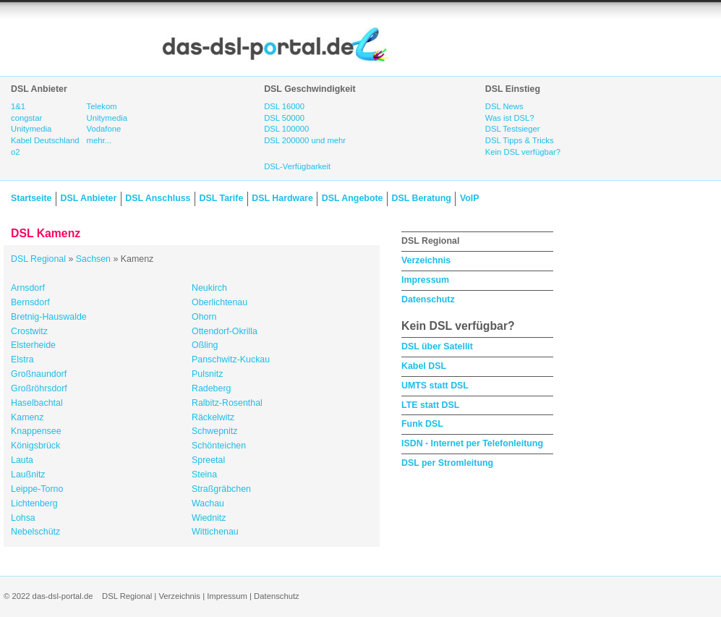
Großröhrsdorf (39, 388)
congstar (26, 118)
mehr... (99, 140)
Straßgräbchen (221, 489)
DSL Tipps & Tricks (519, 140)
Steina (204, 474)
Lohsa (23, 518)
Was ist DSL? (509, 118)
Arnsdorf (28, 288)
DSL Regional (38, 259)
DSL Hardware (282, 198)
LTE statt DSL (430, 405)
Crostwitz (29, 331)
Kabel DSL (423, 366)
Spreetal (208, 460)
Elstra (22, 359)
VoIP (469, 198)
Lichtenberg (34, 503)
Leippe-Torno (37, 489)
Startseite (31, 198)
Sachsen (93, 259)
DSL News (504, 106)
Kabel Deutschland (45, 140)
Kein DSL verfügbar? (522, 152)
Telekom (102, 106)
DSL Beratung (421, 198)
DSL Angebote (352, 198)
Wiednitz (209, 518)
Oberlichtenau (219, 302)
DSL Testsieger (512, 128)
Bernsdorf (30, 302)
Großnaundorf (39, 374)
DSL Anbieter (88, 198)
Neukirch (209, 288)
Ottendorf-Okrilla (224, 331)
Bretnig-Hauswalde (49, 317)
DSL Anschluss (157, 198)
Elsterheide (33, 345)
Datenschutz (428, 299)
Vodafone (104, 128)
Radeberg (211, 388)
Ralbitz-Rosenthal (227, 403)
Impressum (425, 280)
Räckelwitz (213, 417)
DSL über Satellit (437, 346)
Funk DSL (422, 424)
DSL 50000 (284, 118)
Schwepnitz (214, 431)
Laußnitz (28, 474)
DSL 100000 (286, 128)
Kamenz (27, 417)
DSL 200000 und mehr (305, 140)
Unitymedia (31, 128)
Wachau (208, 503)
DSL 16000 (284, 106)
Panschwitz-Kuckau (231, 359)
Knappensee (36, 431)
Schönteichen (219, 446)
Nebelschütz (35, 532)
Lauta (22, 460)
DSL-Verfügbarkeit (297, 166)
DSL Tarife (222, 198)
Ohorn (204, 317)
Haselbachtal (37, 403)
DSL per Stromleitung (447, 463)
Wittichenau (215, 532)
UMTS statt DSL (435, 385)
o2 (15, 152)
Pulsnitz (207, 374)
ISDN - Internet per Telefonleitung (472, 443)
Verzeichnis (426, 260)
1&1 (18, 106)
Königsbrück (35, 446)
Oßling (205, 345)
